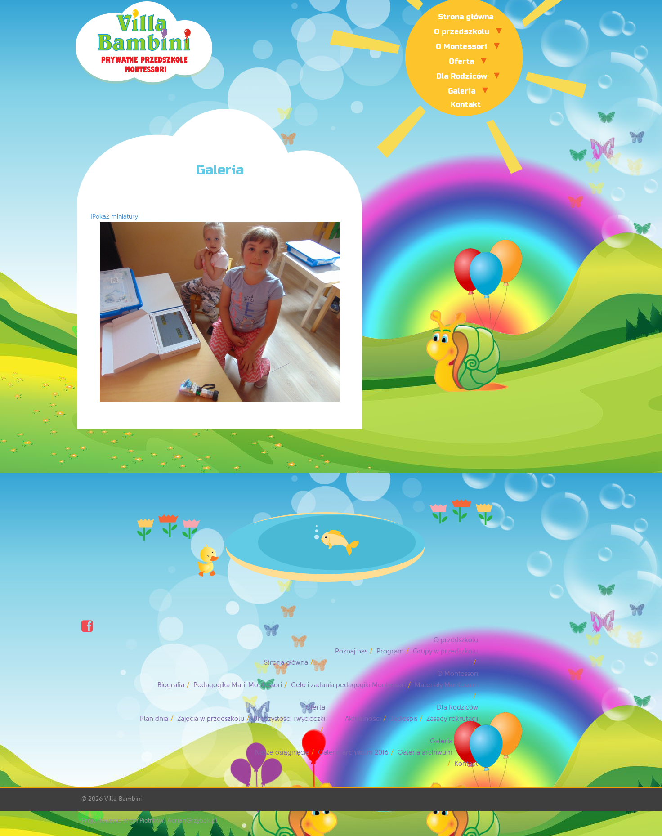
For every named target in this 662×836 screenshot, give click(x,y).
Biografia (170, 685)
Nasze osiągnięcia (282, 752)
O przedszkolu (461, 31)
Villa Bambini (123, 799)
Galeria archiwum (425, 752)
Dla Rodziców (461, 76)
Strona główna (465, 17)
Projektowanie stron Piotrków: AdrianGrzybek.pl (149, 820)
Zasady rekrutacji (452, 719)
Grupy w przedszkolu (445, 651)
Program (390, 651)
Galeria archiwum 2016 (353, 752)
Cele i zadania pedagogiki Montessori (348, 685)
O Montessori (461, 46)
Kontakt (466, 104)
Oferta (461, 61)
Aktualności (363, 719)
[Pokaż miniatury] (115, 216)
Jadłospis (403, 719)
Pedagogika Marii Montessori (237, 685)
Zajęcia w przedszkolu (210, 719)
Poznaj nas (351, 651)
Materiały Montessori (446, 685)
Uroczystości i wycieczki (289, 719)
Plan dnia (154, 719)
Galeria (461, 91)
